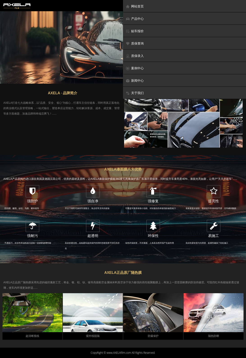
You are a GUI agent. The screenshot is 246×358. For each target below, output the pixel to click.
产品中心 (134, 19)
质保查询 (134, 43)
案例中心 (134, 68)
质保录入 (134, 56)
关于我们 (134, 93)
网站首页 (134, 6)
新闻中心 (134, 81)
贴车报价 (134, 31)
